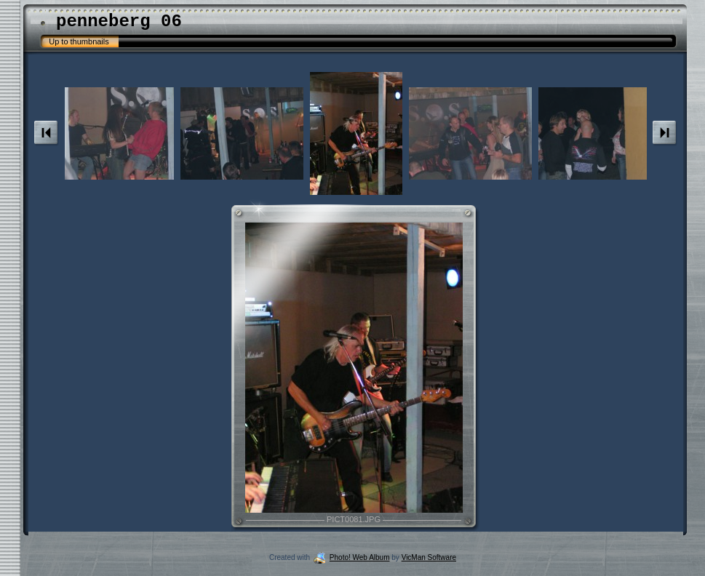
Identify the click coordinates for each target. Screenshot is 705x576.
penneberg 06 (119, 21)
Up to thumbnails (79, 41)
